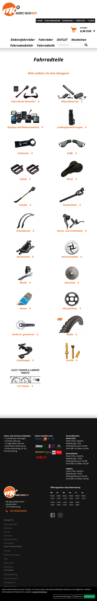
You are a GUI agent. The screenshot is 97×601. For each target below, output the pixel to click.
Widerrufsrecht (10, 586)
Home (40, 20)
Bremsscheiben (70, 256)
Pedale (23, 179)
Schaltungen (23, 360)
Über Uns (81, 20)
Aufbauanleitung (10, 574)
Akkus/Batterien (70, 101)
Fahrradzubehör (21, 45)
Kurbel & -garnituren (23, 334)
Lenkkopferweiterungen (70, 127)
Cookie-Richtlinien (39, 592)
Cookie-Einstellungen (62, 596)
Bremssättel (23, 256)
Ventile (70, 360)
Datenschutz (9, 563)
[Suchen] (86, 45)
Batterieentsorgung (12, 555)
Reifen (70, 334)
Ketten (23, 308)
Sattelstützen (70, 204)
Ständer (23, 204)
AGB (5, 559)
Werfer (23, 282)
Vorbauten (23, 153)
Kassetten (70, 282)
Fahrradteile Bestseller (23, 101)
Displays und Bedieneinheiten (23, 127)
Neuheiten (78, 40)
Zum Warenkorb (52, 20)
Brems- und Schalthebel (70, 230)
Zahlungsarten (10, 582)
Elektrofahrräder (23, 40)
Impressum (8, 567)
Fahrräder (46, 40)
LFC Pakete (23, 386)
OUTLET (62, 40)
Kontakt (7, 551)
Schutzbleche (23, 230)
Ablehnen (78, 596)
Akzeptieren (89, 596)
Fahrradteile (46, 45)
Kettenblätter (70, 308)
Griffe (70, 153)
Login (91, 20)
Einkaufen (68, 20)
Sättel (70, 179)
